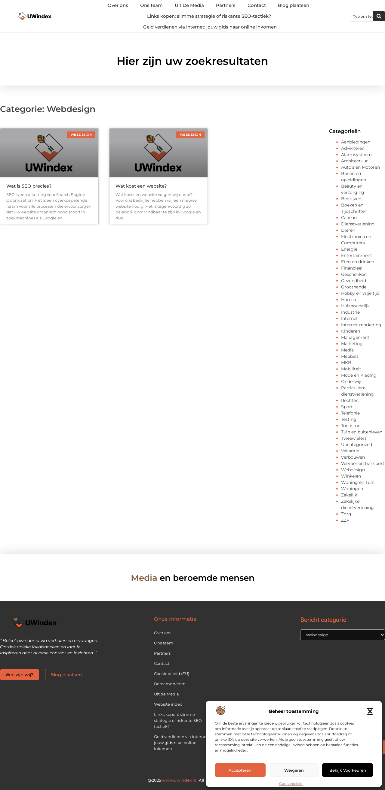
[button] (370, 711)
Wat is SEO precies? (29, 186)
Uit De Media (189, 5)
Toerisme (350, 425)
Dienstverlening (358, 224)
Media (347, 350)
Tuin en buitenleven (361, 432)
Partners (226, 5)
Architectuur (354, 161)
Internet (349, 318)
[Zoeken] (379, 16)
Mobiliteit (351, 369)
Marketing (352, 343)
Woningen (352, 488)
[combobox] (361, 16)
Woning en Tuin (357, 482)
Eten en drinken (357, 261)
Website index (168, 704)
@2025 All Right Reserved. (192, 780)
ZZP (345, 520)
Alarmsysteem (356, 154)
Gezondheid (353, 280)
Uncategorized (356, 444)
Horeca (348, 299)
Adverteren (353, 148)
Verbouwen (353, 457)
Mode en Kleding (359, 375)
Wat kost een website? (141, 186)
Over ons (118, 5)
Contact (257, 5)
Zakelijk (349, 495)
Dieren (348, 230)
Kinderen (350, 331)
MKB (346, 362)
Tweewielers (354, 438)
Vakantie (350, 451)
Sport (347, 406)
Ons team (151, 5)
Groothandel (354, 287)
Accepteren (240, 770)
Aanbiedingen (355, 142)
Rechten (350, 400)
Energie (349, 249)
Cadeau (349, 217)
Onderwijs (351, 381)
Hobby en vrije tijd (360, 293)
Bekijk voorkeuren (347, 770)
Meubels (350, 356)
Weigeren (294, 770)
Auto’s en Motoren (360, 167)
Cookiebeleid (291, 783)
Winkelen (351, 476)
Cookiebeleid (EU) (171, 673)
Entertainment (356, 255)
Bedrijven (351, 198)
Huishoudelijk (355, 306)
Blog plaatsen (293, 5)
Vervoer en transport (362, 463)
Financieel (351, 268)
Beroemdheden (170, 683)
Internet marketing (361, 324)
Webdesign (353, 469)
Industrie (350, 312)
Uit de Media (166, 694)
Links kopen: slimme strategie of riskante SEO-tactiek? (209, 16)
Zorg (346, 514)
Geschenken (354, 274)
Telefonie (350, 413)
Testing (348, 419)
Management (355, 337)
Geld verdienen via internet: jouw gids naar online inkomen (210, 27)
